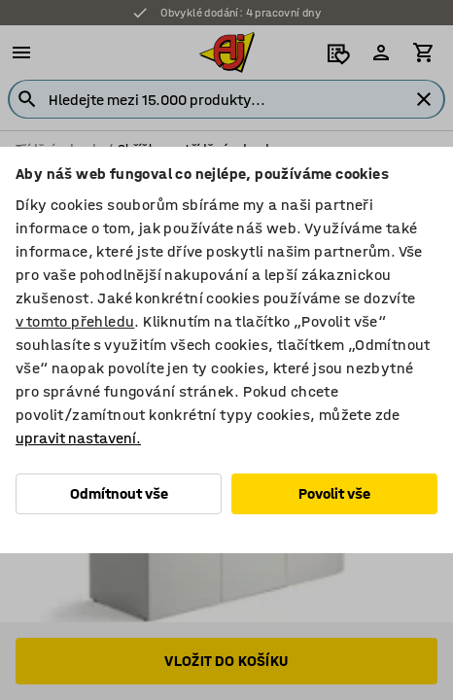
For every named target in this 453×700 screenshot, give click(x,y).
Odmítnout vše (119, 493)
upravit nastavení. (78, 438)
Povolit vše (334, 493)
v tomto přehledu (75, 321)
